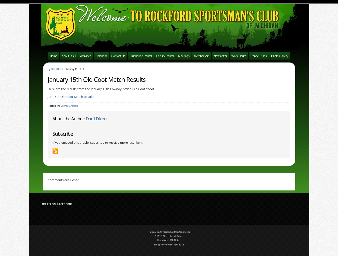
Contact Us (118, 56)
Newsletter (220, 56)
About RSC (69, 56)
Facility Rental (165, 56)
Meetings (184, 56)
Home (53, 56)
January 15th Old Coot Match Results (97, 79)
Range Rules (259, 56)
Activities (85, 56)
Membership (202, 56)
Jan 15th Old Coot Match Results (71, 97)
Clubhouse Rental (141, 56)
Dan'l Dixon (57, 69)
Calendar (101, 56)
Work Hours (238, 56)
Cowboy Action (69, 105)
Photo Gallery (279, 56)
